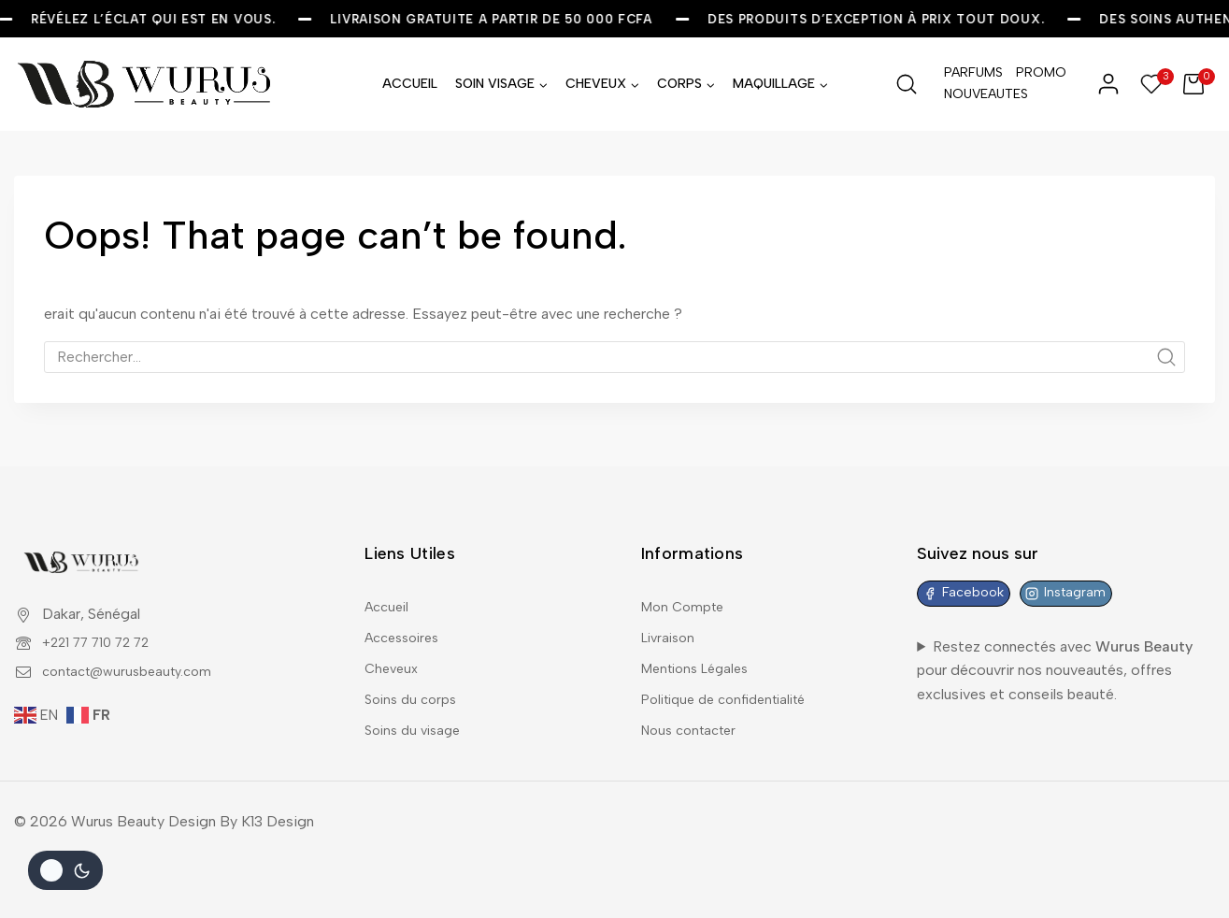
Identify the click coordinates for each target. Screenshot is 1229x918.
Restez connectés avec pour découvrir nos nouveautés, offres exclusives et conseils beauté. (1055, 655)
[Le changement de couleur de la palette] (65, 870)
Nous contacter (694, 728)
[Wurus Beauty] (146, 84)
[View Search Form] (906, 84)
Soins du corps (414, 693)
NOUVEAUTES (975, 94)
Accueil (389, 589)
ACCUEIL (409, 84)
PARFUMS (973, 72)
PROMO (1041, 72)
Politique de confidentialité (732, 693)
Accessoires (406, 624)
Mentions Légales (701, 658)
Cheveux (393, 658)
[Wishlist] (1152, 84)
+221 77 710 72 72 (105, 623)
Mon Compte (686, 589)
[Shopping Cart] (1199, 84)
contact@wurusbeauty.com (134, 652)
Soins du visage (416, 728)
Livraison (671, 624)
